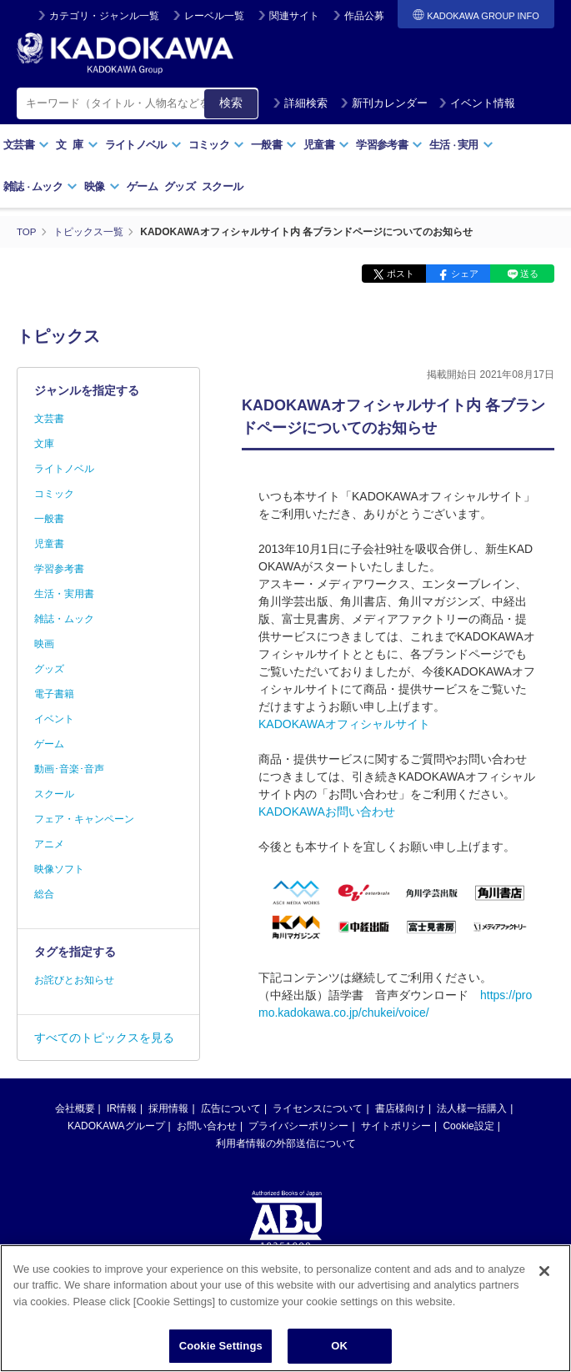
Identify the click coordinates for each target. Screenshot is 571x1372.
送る (529, 274)
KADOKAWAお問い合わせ (326, 811)
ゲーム (142, 186)
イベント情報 (476, 103)
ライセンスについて (318, 1108)
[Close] (544, 1295)
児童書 (326, 144)
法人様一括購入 (472, 1108)
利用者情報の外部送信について (286, 1143)
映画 (44, 644)
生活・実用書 (64, 594)
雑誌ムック (40, 186)
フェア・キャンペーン (84, 819)
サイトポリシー (396, 1126)
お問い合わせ (207, 1126)
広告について (231, 1108)
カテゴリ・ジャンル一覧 (104, 16)
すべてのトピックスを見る (104, 1037)
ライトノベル (143, 144)
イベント (54, 719)
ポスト (400, 274)
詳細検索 (300, 103)
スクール (222, 186)
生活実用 (461, 144)
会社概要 (75, 1108)
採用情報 (168, 1108)
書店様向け (400, 1108)
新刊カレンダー (384, 103)
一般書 (274, 144)
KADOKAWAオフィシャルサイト (344, 724)
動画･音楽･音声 (69, 769)
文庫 (44, 444)
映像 (102, 186)
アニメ (49, 844)
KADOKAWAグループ (116, 1126)
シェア (464, 274)
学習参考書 (389, 144)
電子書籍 (54, 694)
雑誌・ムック (64, 619)
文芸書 (26, 144)
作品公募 (364, 16)
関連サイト (294, 16)
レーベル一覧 (214, 16)
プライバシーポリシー (298, 1126)
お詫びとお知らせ (74, 980)
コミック (216, 144)
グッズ (179, 186)
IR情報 (122, 1108)
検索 (231, 102)
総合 (44, 894)
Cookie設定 (468, 1126)
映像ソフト (59, 869)
